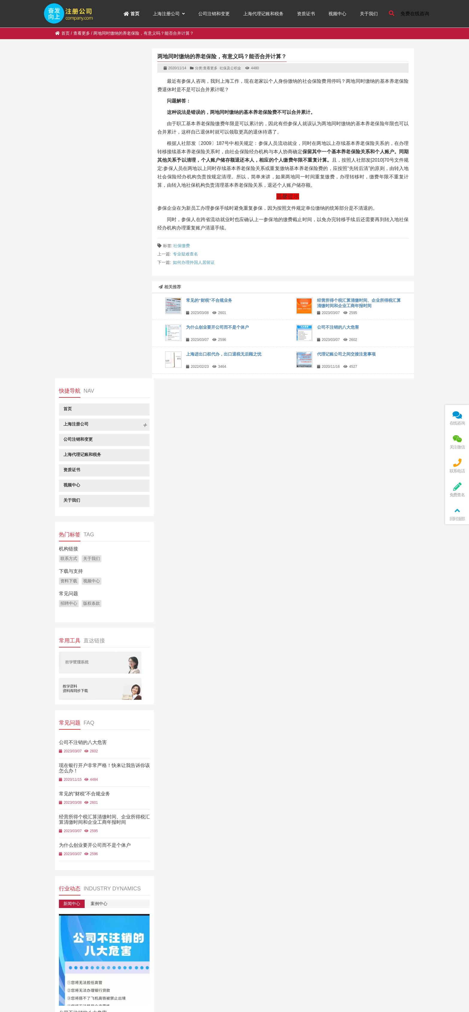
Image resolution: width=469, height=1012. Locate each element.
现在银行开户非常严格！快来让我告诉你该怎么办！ (117, 708)
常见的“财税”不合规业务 (209, 300)
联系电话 (457, 466)
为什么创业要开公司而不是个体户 (217, 327)
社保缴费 (181, 245)
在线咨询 (457, 418)
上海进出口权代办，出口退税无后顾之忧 (223, 354)
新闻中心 (71, 573)
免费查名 (457, 490)
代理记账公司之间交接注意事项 (346, 354)
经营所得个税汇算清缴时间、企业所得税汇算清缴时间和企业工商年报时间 (99, 489)
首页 (62, 33)
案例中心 (98, 573)
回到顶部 (457, 513)
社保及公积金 (230, 68)
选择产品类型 (73, 869)
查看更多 (81, 33)
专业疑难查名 (185, 254)
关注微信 (457, 442)
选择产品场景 (102, 869)
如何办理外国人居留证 (194, 262)
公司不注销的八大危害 (338, 327)
